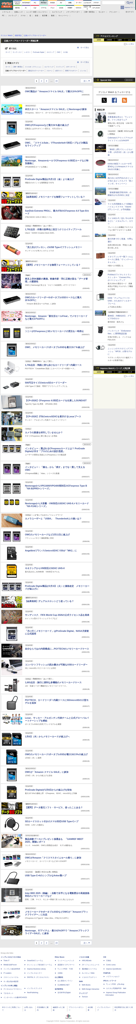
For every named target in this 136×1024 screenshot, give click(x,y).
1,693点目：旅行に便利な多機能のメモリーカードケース (53, 682)
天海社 (108, 961)
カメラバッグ (57, 12)
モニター (102, 12)
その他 (65, 52)
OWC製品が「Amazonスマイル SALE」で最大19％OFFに (54, 91)
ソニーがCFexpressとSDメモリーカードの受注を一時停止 (54, 331)
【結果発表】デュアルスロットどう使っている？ (49, 601)
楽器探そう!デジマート (66, 965)
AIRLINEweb (86, 961)
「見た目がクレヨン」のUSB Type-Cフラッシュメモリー (53, 247)
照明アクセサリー (71, 70)
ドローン (49, 70)
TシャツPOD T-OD (65, 969)
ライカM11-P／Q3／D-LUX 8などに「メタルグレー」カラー (120, 221)
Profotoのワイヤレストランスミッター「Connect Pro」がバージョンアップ (120, 277)
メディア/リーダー (73, 12)
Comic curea (110, 965)
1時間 (99, 40)
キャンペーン (63, 16)
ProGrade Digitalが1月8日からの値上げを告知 (48, 790)
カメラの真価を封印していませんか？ (44, 432)
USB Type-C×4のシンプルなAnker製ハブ (45, 875)
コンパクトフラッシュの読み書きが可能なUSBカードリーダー (56, 664)
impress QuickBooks (113, 969)
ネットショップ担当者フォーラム (39, 965)
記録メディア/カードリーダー (16, 70)
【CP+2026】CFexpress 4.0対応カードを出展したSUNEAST (56, 400)
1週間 (120, 40)
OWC (59, 52)
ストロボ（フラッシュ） (33, 67)
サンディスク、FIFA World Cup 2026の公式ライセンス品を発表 (57, 615)
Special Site (105, 80)
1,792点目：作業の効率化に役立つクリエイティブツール (53, 229)
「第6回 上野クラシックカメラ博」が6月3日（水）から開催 (120, 152)
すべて (8, 52)
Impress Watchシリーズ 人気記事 (115, 368)
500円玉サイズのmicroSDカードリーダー (46, 383)
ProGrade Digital (38, 52)
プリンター (113, 12)
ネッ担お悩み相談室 (10, 981)
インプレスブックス (34, 988)
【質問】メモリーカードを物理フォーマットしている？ (52, 265)
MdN (81, 981)
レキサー (27, 52)
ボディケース (70, 67)
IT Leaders (7, 973)
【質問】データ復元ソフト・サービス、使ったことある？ (54, 807)
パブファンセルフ (112, 977)
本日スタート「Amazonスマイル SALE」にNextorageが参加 (56, 109)
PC (3, 16)
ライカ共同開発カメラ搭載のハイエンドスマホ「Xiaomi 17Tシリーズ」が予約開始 (120, 207)
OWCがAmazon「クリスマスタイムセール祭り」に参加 (53, 858)
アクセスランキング (109, 36)
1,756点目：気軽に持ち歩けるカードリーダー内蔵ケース (53, 365)
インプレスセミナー (34, 973)
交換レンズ (18, 12)
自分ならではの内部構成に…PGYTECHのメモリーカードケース (57, 649)
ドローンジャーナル (10, 977)
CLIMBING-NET (64, 985)
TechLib (85, 997)
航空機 (44, 16)
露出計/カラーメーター (36, 70)
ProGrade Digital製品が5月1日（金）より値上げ (49, 179)
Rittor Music (59, 957)
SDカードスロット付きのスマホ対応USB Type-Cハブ (52, 821)
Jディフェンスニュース (90, 965)
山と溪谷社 (59, 977)
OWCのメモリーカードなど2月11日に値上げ (47, 534)
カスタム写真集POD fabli (116, 988)
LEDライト (59, 70)
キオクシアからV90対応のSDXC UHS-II (45, 568)
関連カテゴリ (13, 63)
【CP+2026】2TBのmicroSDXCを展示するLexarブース (53, 416)
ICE (104, 957)
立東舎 (60, 973)
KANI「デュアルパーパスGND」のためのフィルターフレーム (119, 301)
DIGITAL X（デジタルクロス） (38, 977)
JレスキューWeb (88, 973)
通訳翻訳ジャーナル (89, 969)
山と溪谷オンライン (65, 981)
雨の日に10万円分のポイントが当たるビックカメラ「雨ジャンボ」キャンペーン (120, 181)
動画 (52, 16)
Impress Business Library (36, 969)
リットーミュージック (66, 961)
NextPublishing (32, 993)
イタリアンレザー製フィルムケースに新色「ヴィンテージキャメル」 (120, 259)
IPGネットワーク (109, 981)
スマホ (23, 16)
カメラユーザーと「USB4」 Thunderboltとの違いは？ (53, 518)
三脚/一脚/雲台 (89, 12)
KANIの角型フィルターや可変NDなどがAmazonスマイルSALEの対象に (120, 166)
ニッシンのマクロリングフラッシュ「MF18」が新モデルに (120, 351)
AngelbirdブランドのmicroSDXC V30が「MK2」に (51, 550)
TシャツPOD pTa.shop (115, 984)
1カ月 (130, 40)
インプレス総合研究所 (11, 969)
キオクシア (50, 52)
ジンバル (83, 70)
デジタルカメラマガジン (12, 989)
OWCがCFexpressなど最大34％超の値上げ (47, 125)
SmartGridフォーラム (35, 961)
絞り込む (13, 48)
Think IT (6, 961)
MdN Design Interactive (90, 989)
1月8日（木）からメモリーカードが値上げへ (47, 736)
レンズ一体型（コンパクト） (37, 12)
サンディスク (17, 52)
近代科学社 (59, 989)
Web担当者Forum (10, 965)
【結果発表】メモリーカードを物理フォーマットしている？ (55, 197)
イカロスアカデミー (89, 977)
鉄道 (36, 16)
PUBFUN (106, 973)
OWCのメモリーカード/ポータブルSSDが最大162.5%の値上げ (56, 754)
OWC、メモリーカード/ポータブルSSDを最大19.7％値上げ (54, 347)
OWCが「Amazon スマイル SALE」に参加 (46, 772)
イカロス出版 (84, 957)
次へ (88, 81)
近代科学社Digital (64, 993)
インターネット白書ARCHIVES (15, 997)
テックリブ (83, 993)
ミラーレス (6, 12)
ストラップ (12, 16)
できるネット (8, 993)
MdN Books (86, 985)
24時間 (109, 40)
